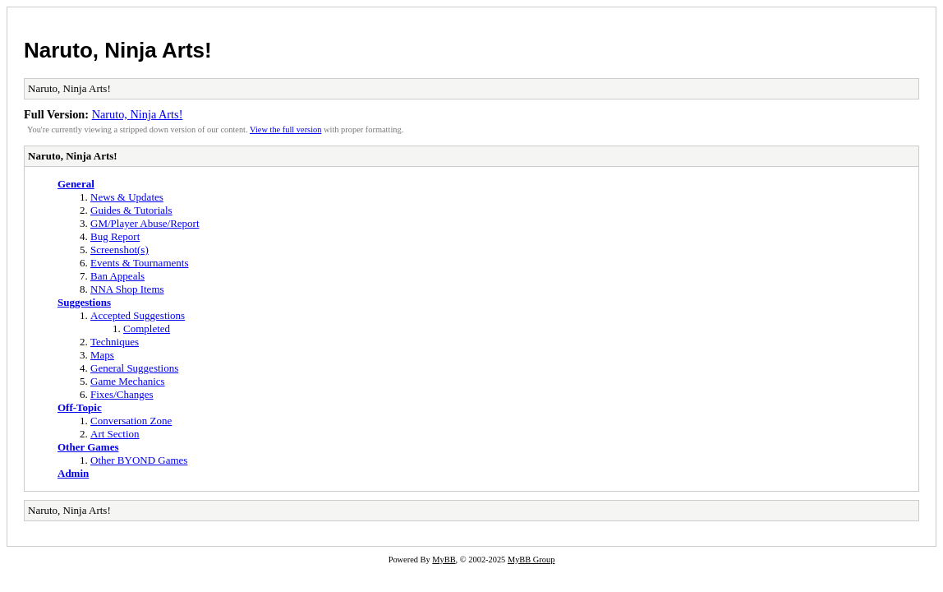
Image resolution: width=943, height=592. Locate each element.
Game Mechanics (127, 381)
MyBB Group (531, 559)
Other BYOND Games (138, 460)
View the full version (285, 129)
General (76, 184)
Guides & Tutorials (131, 210)
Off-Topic (80, 407)
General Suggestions (134, 368)
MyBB (443, 559)
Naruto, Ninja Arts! (118, 50)
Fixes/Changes (122, 394)
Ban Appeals (117, 276)
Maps (102, 355)
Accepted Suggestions (137, 315)
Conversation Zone (131, 420)
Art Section (115, 434)
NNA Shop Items (127, 289)
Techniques (114, 341)
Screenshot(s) (119, 249)
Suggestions (84, 302)
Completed (146, 328)
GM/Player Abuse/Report (145, 223)
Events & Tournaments (139, 263)
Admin (73, 473)
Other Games (88, 447)
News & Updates (126, 197)
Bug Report (115, 236)
